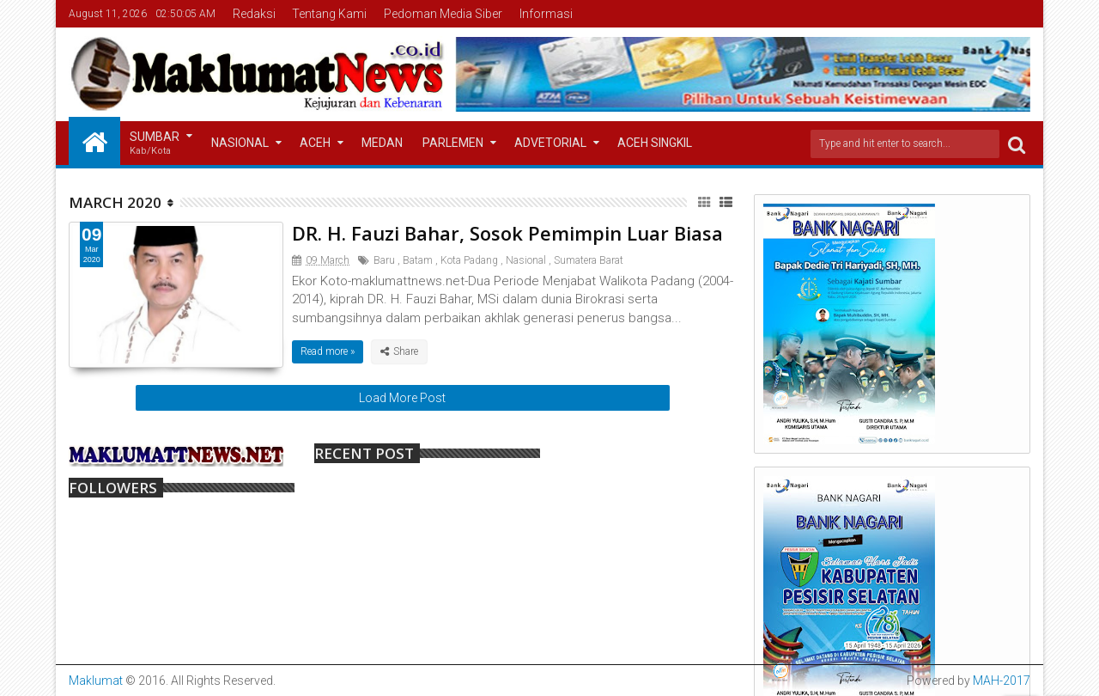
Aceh (315, 143)
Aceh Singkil (654, 143)
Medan (382, 143)
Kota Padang (469, 260)
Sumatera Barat (588, 260)
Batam (418, 260)
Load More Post (402, 398)
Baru (384, 260)
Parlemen (452, 143)
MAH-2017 (1001, 680)
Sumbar (154, 144)
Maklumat (96, 680)
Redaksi (254, 14)
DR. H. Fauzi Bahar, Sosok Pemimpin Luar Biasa (507, 233)
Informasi (546, 14)
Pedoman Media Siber (443, 14)
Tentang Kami (329, 14)
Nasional (240, 143)
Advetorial (550, 143)
